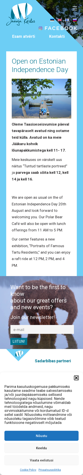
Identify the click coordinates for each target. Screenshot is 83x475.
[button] (76, 378)
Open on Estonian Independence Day (40, 65)
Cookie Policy (28, 469)
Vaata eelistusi (41, 460)
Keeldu (41, 448)
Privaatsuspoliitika (50, 469)
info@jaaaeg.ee (57, 49)
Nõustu (41, 436)
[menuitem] (52, 20)
